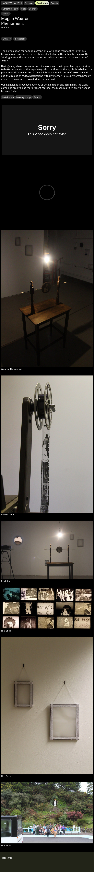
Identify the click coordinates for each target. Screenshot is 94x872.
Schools (29, 3)
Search (32, 9)
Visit (23, 9)
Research (8, 34)
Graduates (42, 3)
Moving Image (23, 97)
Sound (37, 97)
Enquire (7, 39)
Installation (8, 97)
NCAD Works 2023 (12, 3)
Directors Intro (10, 9)
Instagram (20, 39)
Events (54, 3)
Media (6, 14)
